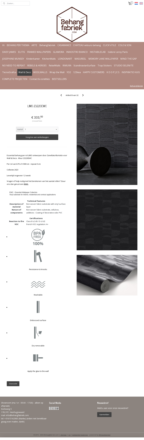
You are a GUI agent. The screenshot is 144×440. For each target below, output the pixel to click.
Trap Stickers (105, 65)
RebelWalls (54, 65)
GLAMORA (58, 52)
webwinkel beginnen (80, 435)
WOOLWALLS (40, 72)
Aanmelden (104, 414)
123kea (77, 72)
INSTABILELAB (98, 52)
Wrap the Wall (57, 72)
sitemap (63, 435)
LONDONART (65, 58)
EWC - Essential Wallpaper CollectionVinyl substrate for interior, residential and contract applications (32, 193)
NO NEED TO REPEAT (13, 65)
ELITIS (21, 52)
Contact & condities (40, 79)
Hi (3, 45)
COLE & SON (124, 45)
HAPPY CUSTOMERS (93, 72)
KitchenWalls (49, 58)
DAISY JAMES (9, 52)
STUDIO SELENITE (123, 65)
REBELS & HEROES (37, 65)
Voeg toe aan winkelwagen (37, 137)
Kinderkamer (33, 58)
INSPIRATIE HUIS (131, 72)
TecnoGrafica (9, 72)
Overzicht (13, 383)
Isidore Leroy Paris (118, 52)
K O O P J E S (113, 72)
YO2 (69, 72)
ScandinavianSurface (84, 65)
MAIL (26, 184)
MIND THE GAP (128, 58)
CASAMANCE (64, 45)
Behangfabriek (47, 45)
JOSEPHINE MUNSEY (13, 58)
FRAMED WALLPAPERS (39, 52)
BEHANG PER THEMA (18, 45)
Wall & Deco (24, 72)
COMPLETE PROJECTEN (14, 79)
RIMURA (67, 65)
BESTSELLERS (59, 79)
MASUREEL (80, 58)
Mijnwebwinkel (104, 435)
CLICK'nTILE (109, 45)
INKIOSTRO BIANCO (77, 52)
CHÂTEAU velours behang (87, 45)
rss (69, 435)
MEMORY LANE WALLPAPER (103, 58)
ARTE (34, 45)
